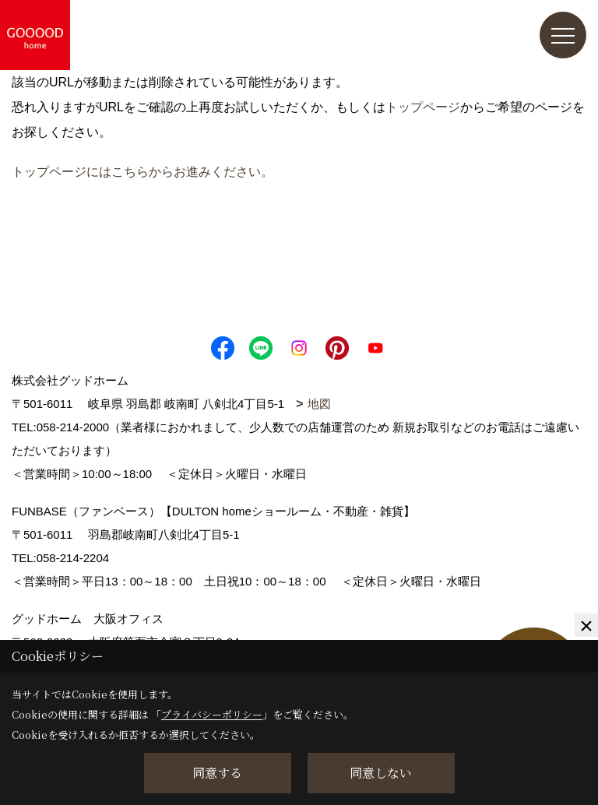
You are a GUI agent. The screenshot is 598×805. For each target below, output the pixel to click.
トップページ (422, 107)
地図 (319, 403)
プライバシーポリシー (211, 714)
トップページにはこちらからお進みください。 (142, 171)
